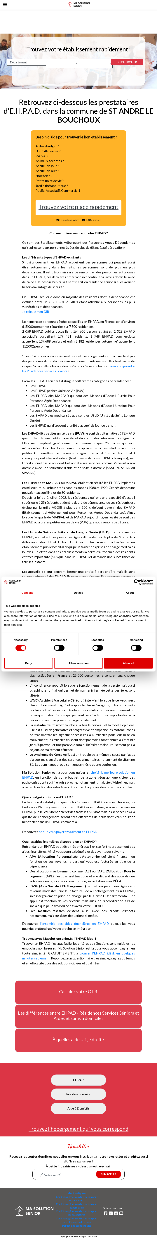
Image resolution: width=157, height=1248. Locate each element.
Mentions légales (77, 1198)
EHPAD (78, 1085)
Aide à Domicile (78, 1114)
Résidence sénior (78, 1100)
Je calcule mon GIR (35, 312)
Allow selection (78, 663)
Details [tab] (78, 592)
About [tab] (130, 592)
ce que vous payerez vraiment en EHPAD (68, 836)
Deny (28, 663)
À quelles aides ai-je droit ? (78, 1045)
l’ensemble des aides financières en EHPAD (75, 929)
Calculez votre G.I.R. (78, 997)
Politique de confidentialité (76, 1231)
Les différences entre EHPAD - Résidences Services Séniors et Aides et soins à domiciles (78, 1021)
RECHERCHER (127, 62)
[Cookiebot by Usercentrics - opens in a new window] (137, 582)
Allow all (128, 663)
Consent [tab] (27, 592)
